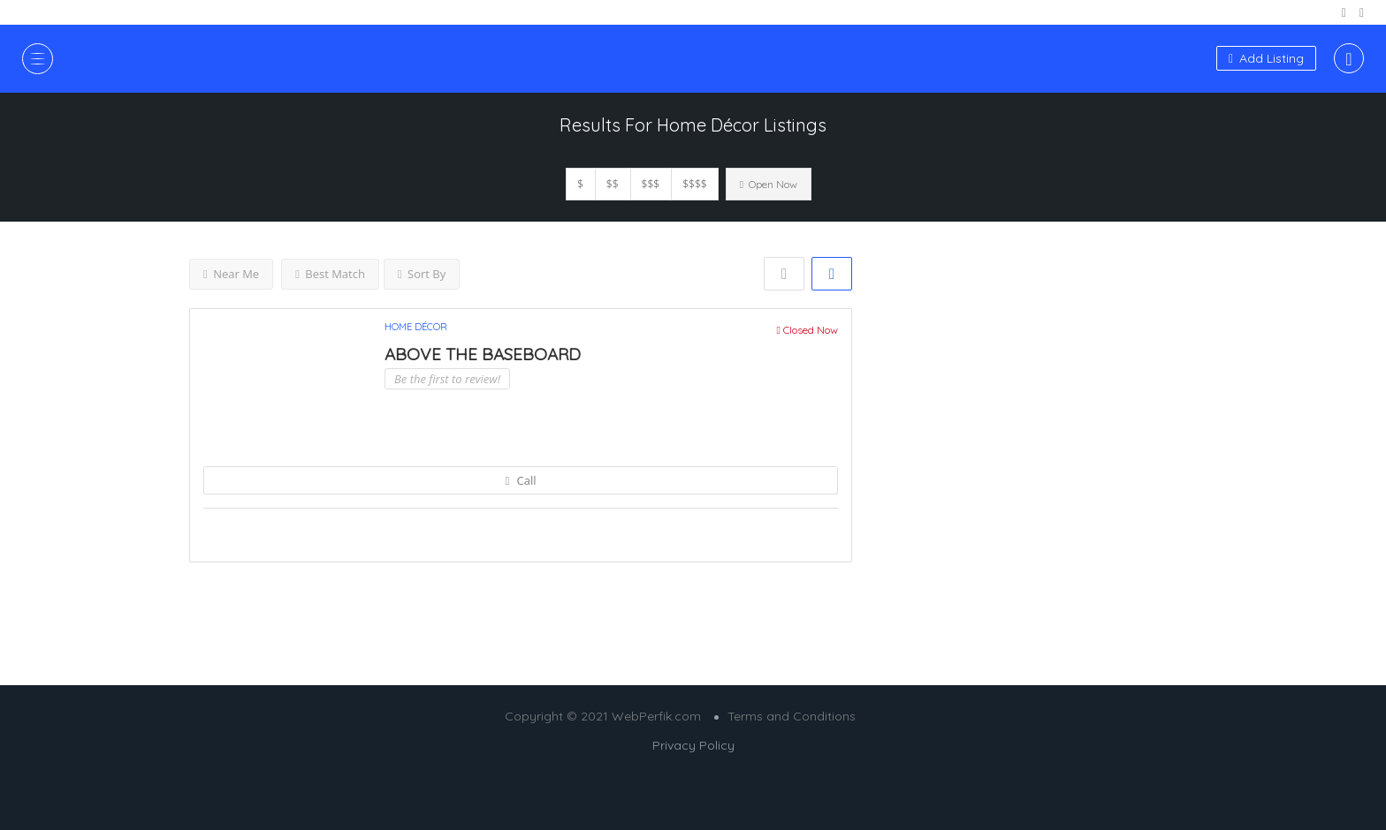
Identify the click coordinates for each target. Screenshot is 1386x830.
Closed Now (807, 329)
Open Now (768, 184)
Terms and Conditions (791, 716)
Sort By (422, 274)
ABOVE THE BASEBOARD (483, 354)
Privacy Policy (693, 745)
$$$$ (694, 184)
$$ (612, 184)
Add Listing (1266, 58)
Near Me (231, 274)
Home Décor (416, 327)
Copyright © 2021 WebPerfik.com (603, 716)
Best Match (330, 274)
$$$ (651, 184)
